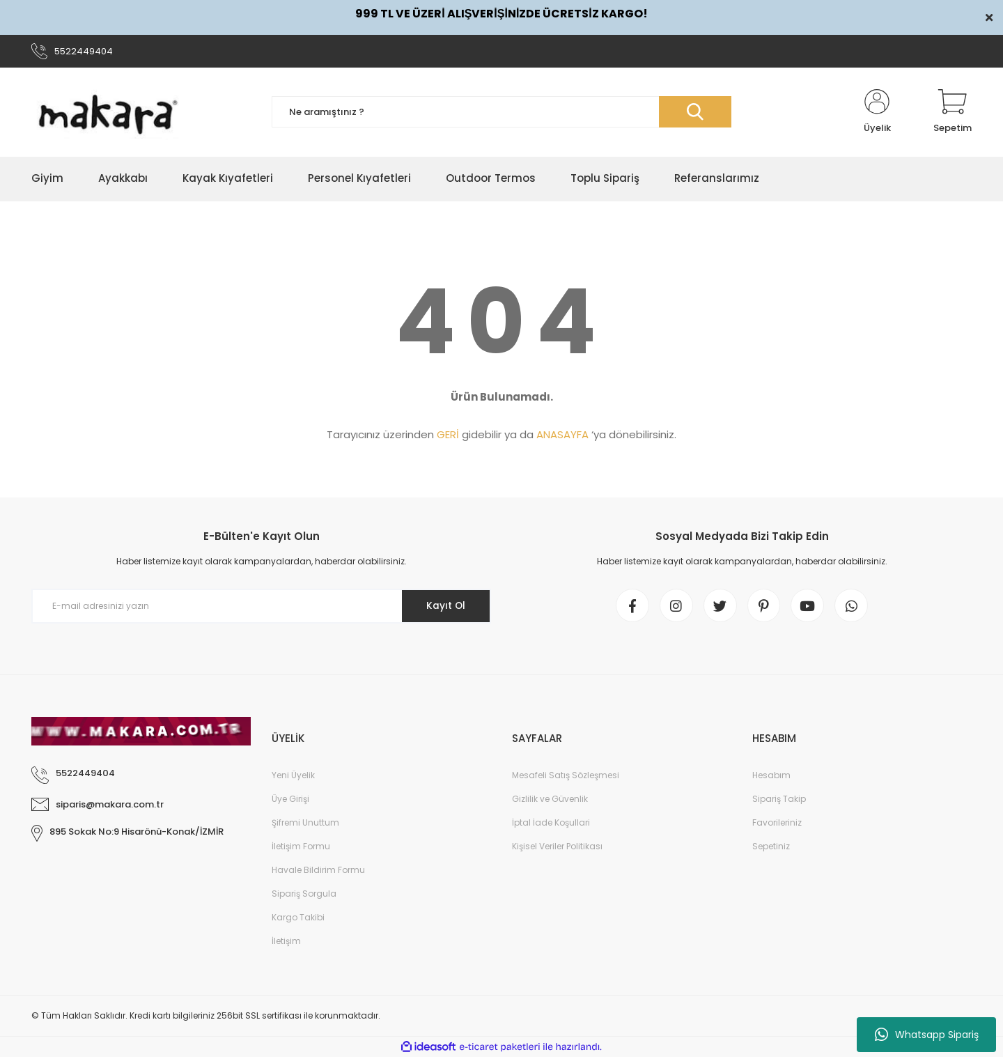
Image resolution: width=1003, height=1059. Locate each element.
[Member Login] (877, 113)
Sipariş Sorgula (304, 896)
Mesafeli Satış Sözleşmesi (565, 777)
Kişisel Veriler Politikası (557, 848)
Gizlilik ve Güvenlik (550, 801)
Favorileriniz (777, 824)
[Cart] (952, 113)
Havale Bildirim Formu (318, 872)
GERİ (448, 435)
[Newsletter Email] (261, 607)
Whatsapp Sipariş (927, 1034)
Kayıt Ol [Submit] (445, 607)
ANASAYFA (562, 435)
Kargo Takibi (298, 919)
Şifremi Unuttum (305, 824)
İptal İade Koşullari (551, 824)
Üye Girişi (290, 801)
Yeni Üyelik (293, 777)
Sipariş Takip (779, 801)
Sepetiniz (771, 848)
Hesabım (771, 777)
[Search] (501, 113)
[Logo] (108, 113)
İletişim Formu (301, 848)
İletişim (286, 943)
